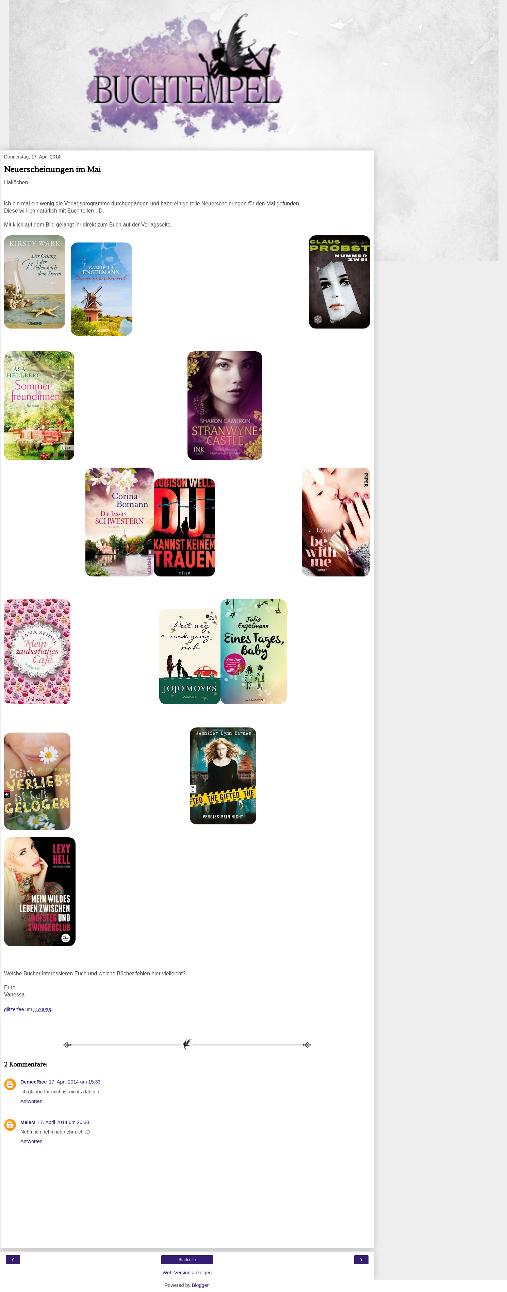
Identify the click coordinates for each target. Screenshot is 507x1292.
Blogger (200, 1285)
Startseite (187, 1259)
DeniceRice (33, 1082)
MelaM (27, 1122)
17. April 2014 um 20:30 (63, 1122)
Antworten (31, 1101)
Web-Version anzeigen (187, 1272)
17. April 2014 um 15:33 (75, 1082)
